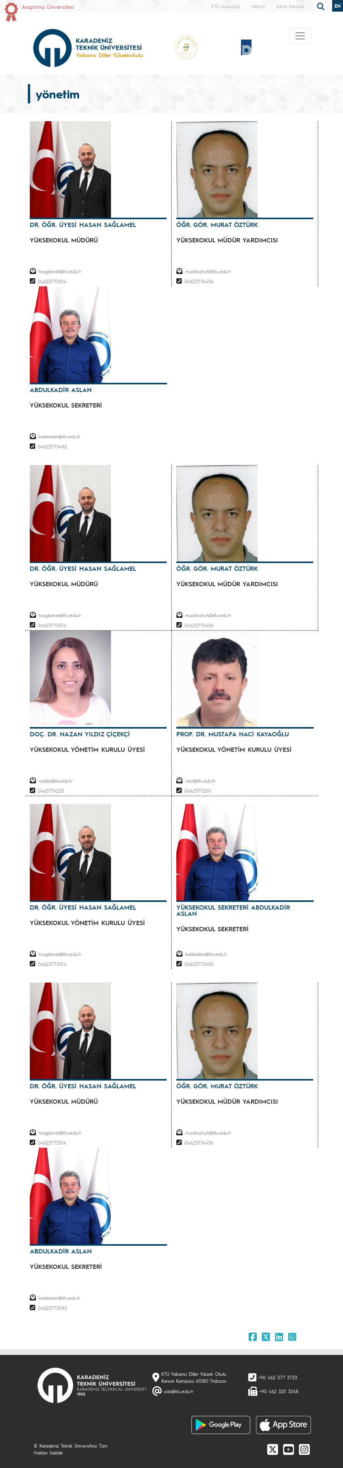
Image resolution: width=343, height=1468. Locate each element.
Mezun (258, 6)
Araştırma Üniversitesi (48, 6)
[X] (272, 1449)
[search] (322, 6)
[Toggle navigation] (300, 36)
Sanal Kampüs (290, 6)
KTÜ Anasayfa (225, 6)
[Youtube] (288, 1449)
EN (337, 6)
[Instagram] (304, 1449)
